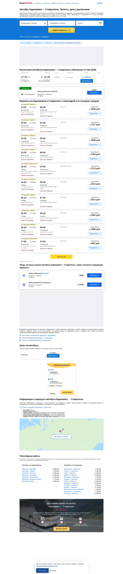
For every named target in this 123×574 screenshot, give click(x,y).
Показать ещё (61, 256)
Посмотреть (94, 93)
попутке (46, 273)
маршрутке (47, 282)
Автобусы (54, 3)
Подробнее (93, 113)
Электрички (75, 3)
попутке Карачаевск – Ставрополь (39, 340)
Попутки (68, 3)
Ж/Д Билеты (46, 3)
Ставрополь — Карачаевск (40, 36)
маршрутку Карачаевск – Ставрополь (40, 338)
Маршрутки (61, 3)
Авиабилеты (38, 3)
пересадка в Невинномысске (29, 163)
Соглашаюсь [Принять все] (42, 570)
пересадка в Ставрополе (28, 104)
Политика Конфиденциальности (46, 566)
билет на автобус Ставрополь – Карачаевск (41, 335)
